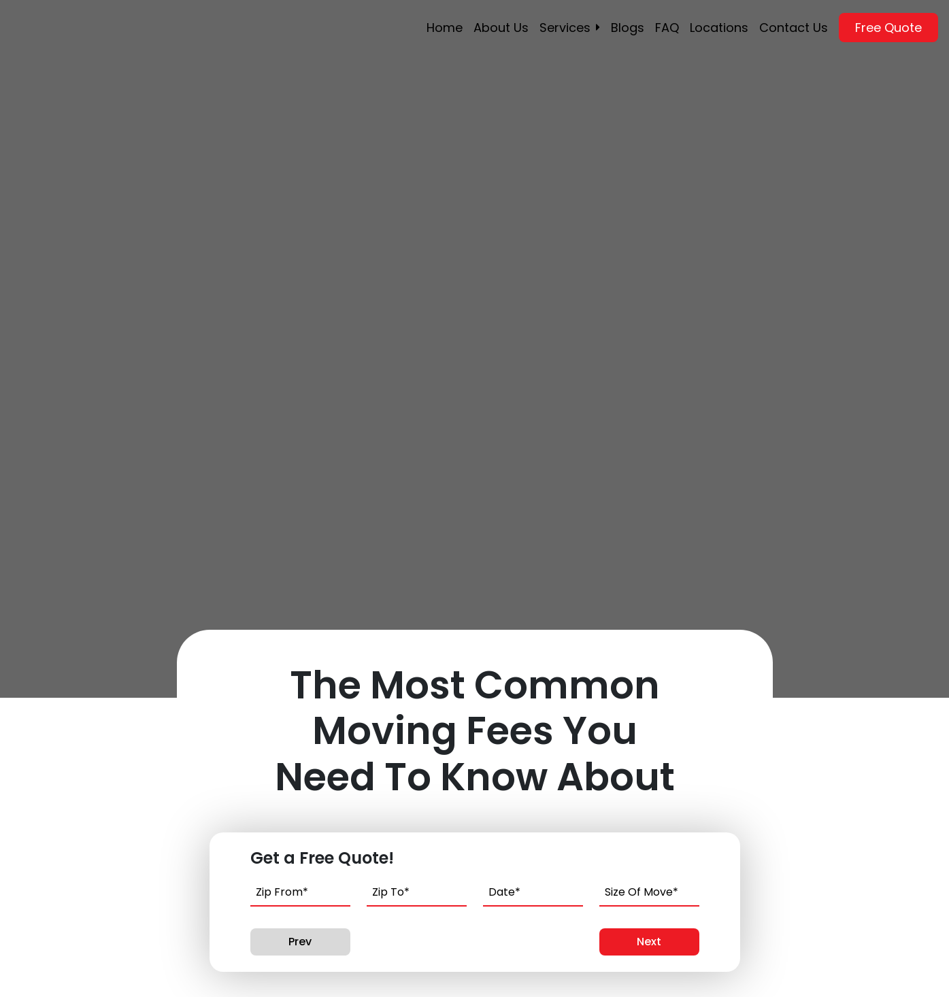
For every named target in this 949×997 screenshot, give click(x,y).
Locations (719, 27)
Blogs (627, 27)
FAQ (667, 27)
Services (564, 27)
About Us (501, 27)
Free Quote (888, 27)
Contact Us (793, 27)
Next (649, 941)
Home (445, 27)
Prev (300, 941)
